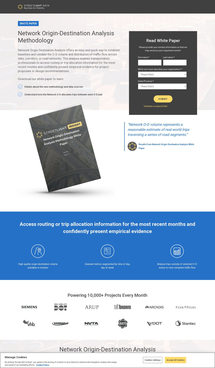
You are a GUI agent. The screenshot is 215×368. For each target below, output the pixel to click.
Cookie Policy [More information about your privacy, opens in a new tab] (42, 365)
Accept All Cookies (175, 360)
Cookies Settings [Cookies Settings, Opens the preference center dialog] (153, 360)
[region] (107, 360)
